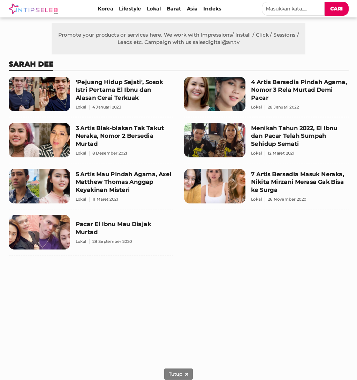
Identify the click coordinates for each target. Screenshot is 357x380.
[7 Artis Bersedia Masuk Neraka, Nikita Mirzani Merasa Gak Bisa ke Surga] (266, 189)
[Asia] (192, 8)
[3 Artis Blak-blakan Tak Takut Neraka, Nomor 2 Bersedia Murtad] (91, 143)
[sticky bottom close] (178, 374)
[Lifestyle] (130, 8)
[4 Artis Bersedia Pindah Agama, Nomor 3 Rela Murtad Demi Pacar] (266, 97)
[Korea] (105, 8)
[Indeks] (212, 8)
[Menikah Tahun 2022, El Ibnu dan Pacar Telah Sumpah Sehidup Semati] (266, 143)
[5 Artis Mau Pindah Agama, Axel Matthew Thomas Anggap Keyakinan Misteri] (91, 189)
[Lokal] (154, 8)
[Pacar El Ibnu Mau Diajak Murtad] (91, 235)
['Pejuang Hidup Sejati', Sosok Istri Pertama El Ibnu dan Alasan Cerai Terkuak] (91, 97)
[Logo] (34, 8)
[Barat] (174, 8)
